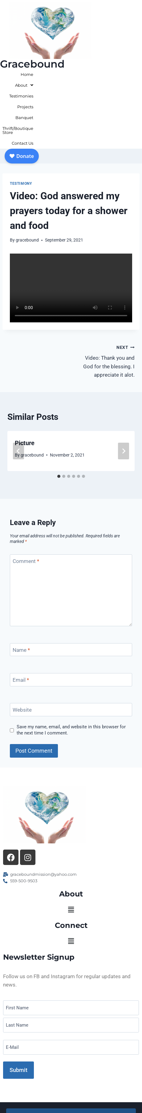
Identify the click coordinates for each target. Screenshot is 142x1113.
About (58, 74)
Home (37, 74)
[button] (71, 852)
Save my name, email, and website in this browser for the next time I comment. (71, 672)
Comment (26, 503)
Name (21, 592)
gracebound (27, 182)
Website (22, 652)
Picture (24, 385)
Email (21, 622)
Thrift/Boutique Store (92, 85)
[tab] (58, 418)
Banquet (131, 74)
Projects (109, 74)
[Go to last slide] (18, 393)
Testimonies (84, 74)
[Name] (71, 591)
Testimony (21, 125)
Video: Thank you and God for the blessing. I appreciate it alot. (105, 302)
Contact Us (129, 85)
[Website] (71, 651)
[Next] (123, 393)
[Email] (71, 621)
